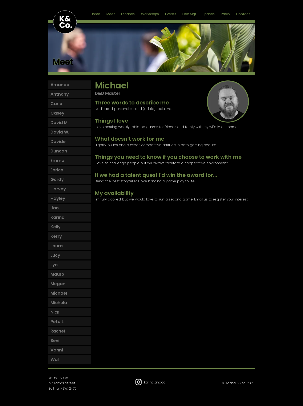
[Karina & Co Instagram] (138, 382)
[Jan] (69, 208)
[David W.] (69, 132)
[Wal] (69, 359)
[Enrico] (69, 170)
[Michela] (69, 302)
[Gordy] (69, 179)
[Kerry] (69, 236)
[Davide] (69, 141)
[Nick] (69, 312)
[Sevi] (69, 340)
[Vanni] (69, 350)
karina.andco (155, 382)
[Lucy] (69, 255)
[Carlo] (69, 103)
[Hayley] (69, 198)
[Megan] (69, 283)
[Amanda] (69, 84)
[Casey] (69, 113)
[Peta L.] (69, 321)
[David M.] (69, 122)
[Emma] (69, 160)
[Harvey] (69, 189)
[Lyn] (69, 264)
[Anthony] (69, 94)
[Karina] (69, 217)
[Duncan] (69, 151)
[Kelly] (69, 227)
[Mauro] (69, 274)
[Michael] (69, 293)
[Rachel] (69, 331)
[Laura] (69, 246)
